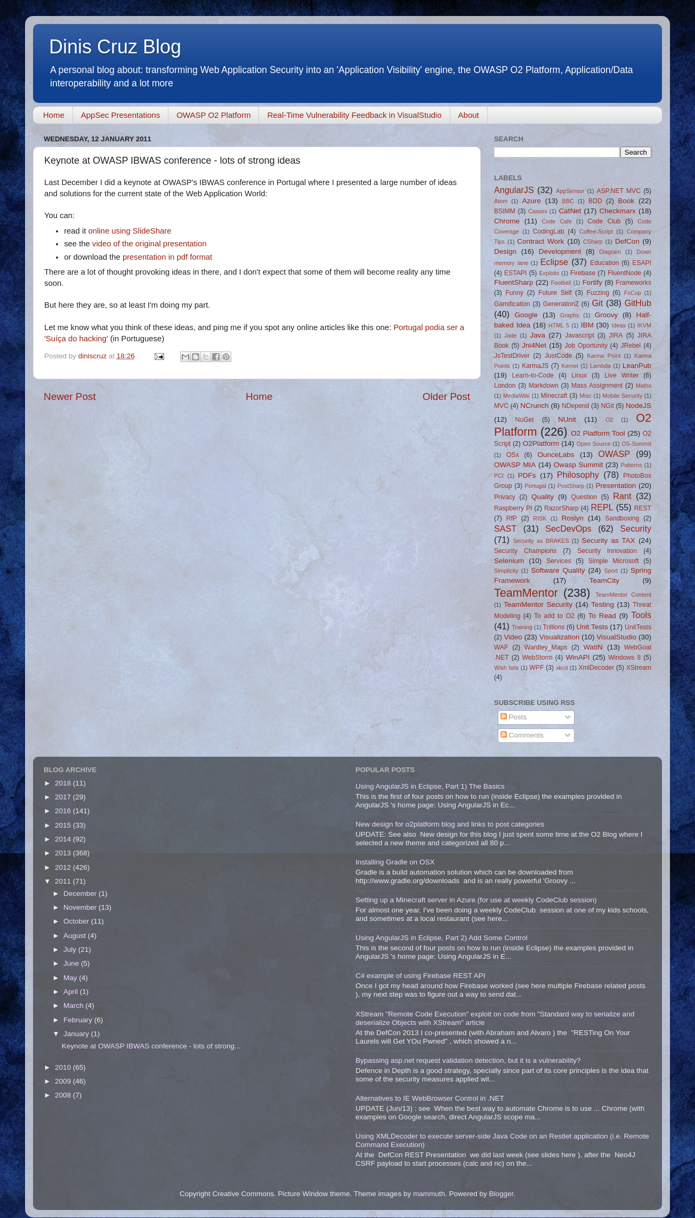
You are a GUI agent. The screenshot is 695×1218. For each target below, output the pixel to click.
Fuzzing (597, 293)
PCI (499, 475)
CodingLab (548, 231)
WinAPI (577, 657)
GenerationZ (561, 304)
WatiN (593, 647)
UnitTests (638, 627)
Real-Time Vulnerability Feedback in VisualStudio (354, 114)
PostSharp (570, 486)
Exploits (549, 273)
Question (584, 497)
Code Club (603, 221)
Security (635, 528)
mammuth (429, 1194)
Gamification (512, 304)
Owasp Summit (578, 465)
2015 (64, 825)
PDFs (527, 475)
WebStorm (537, 657)
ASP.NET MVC (619, 191)
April (71, 992)
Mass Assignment (597, 385)
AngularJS (514, 190)
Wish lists (506, 667)
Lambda (600, 366)
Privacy (504, 497)
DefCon (627, 241)
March (74, 1005)
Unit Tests (592, 627)
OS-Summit (636, 443)
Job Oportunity (586, 345)
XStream (638, 667)
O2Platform (541, 443)
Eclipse (554, 262)
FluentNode (624, 273)
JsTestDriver (512, 355)
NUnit (567, 419)
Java (537, 335)
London (505, 385)
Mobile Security (623, 395)
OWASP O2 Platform (213, 114)
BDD (595, 201)
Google (526, 315)
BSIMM (504, 211)
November (81, 907)
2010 (64, 1067)
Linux (579, 375)
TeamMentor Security (538, 604)
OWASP (614, 454)
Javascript (579, 335)
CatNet (570, 211)
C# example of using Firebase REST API (420, 976)
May (71, 978)
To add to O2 (554, 616)
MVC (501, 406)
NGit (607, 406)
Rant (622, 496)
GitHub (638, 303)
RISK (539, 518)
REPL (602, 507)
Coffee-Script (596, 231)
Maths (643, 385)
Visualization (559, 637)
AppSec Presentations (120, 114)
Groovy (606, 315)
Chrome (507, 221)
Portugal (535, 486)
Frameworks (633, 282)
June (72, 963)
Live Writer (621, 375)
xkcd (562, 667)
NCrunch (534, 406)
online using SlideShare (130, 231)
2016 (64, 811)
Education (604, 263)
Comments (522, 735)
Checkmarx (618, 211)
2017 (64, 797)
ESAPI (641, 263)
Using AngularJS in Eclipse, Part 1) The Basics (430, 786)
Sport (611, 570)
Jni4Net (534, 345)
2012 (64, 867)
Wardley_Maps (546, 647)
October (77, 921)
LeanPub (637, 366)
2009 (64, 1081)
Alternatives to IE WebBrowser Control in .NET (429, 1098)
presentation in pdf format (167, 257)
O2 (609, 419)
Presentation (615, 486)
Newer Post (70, 396)
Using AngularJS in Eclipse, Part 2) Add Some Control (441, 938)
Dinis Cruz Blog (115, 47)
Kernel (570, 366)
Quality (542, 497)
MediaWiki (516, 395)
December (81, 894)
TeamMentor (526, 592)
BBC (567, 201)
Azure (531, 201)
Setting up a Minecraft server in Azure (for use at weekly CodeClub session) (475, 900)
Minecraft (554, 395)
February (78, 1020)
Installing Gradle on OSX (395, 862)
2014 (64, 839)
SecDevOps (568, 528)
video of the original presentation (149, 243)
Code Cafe (557, 221)
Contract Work (540, 241)
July (70, 949)
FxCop (632, 293)
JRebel (631, 345)
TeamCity (604, 580)
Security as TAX (608, 540)
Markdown (544, 385)
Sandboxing (622, 518)
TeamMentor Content (623, 594)
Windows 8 (624, 657)
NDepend (575, 406)
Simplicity (506, 570)
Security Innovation (607, 551)
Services (558, 561)
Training (522, 627)
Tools (641, 615)
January (77, 1034)
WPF (536, 667)
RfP (511, 518)
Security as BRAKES (541, 541)
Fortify (592, 282)
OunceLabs (555, 455)
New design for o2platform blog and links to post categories (449, 824)
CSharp (593, 241)
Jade (510, 335)
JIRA (616, 335)
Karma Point (604, 355)
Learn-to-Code (533, 375)
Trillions (553, 627)
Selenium (509, 561)
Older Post (446, 396)
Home (53, 114)
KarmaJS (535, 366)
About (468, 114)
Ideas (619, 325)
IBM (587, 325)
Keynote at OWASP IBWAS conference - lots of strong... (151, 1046)
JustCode (558, 355)
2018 (64, 783)
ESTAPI (515, 273)
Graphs (569, 315)
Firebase (582, 273)
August (75, 936)
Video (513, 637)
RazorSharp (561, 508)
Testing (602, 604)
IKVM (644, 325)
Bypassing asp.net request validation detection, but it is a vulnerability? (468, 1060)
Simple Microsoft (613, 561)
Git (597, 303)
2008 (64, 1095)
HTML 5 (558, 325)
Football (561, 282)
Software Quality (558, 570)
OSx (512, 455)
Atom (500, 201)
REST (642, 508)
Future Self (555, 293)
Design (505, 251)
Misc (586, 395)
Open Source (594, 443)
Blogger (501, 1194)
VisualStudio (616, 637)
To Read (602, 616)
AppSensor (570, 191)
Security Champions (525, 551)
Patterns (631, 465)
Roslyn (573, 518)
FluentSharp (514, 282)
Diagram (610, 252)
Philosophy (578, 474)
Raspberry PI (513, 508)
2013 (64, 853)
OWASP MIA (515, 465)
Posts (513, 717)
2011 (64, 881)
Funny (514, 293)
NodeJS (638, 406)
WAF (501, 647)
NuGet (524, 419)
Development (560, 251)
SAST (505, 528)
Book (626, 201)
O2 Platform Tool (598, 433)
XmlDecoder (596, 667)
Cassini (537, 211)
